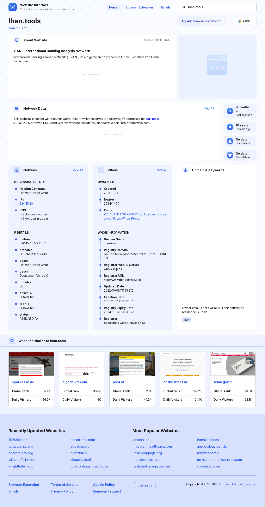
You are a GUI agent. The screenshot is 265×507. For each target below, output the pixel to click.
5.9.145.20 (26, 203)
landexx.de (140, 440)
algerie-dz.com (74, 382)
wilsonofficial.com (22, 460)
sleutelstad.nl (80, 460)
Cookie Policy (104, 485)
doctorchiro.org (20, 453)
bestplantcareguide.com (151, 466)
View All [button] (209, 108)
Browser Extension (139, 7)
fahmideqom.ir (208, 453)
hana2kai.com (208, 440)
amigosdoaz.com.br (212, 446)
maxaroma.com (82, 440)
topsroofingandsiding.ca (89, 466)
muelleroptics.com (146, 460)
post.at (118, 382)
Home (113, 7)
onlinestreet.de (175, 382)
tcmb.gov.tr (223, 382)
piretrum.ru (79, 453)
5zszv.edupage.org (147, 453)
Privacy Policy (62, 491)
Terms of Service (65, 485)
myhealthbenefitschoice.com (219, 460)
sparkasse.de (23, 382)
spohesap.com (208, 466)
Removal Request (107, 491)
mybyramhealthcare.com (152, 446)
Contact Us (145, 485)
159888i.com (18, 440)
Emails (166, 7)
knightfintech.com (22, 466)
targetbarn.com (20, 446)
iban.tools (17, 28)
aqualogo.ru (79, 446)
